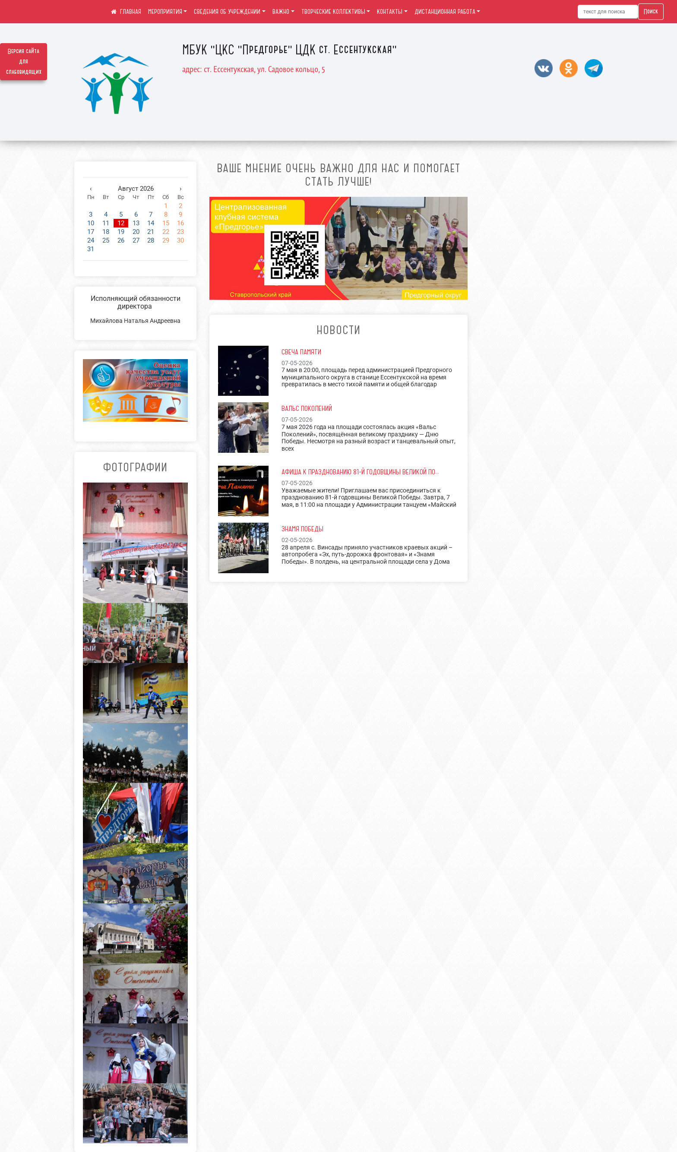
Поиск (651, 11)
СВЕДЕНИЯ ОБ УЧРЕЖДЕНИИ (227, 12)
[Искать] (608, 12)
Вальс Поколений (307, 408)
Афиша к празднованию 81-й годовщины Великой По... (360, 471)
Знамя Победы (302, 528)
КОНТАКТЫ (389, 12)
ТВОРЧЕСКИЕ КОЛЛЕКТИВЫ (333, 12)
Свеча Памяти (301, 351)
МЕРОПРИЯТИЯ (165, 12)
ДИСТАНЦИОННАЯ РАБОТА (444, 12)
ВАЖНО (280, 12)
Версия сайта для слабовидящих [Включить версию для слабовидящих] (23, 61)
